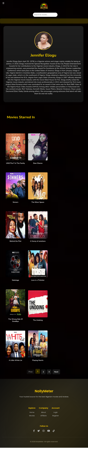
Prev (31, 372)
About (43, 412)
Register (55, 416)
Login (56, 412)
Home (32, 412)
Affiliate (43, 416)
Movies (32, 416)
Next (56, 372)
